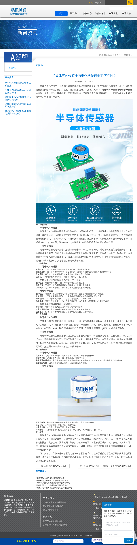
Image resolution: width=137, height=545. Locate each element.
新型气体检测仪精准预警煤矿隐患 (50, 478)
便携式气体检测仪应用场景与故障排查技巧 (54, 488)
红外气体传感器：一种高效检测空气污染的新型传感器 (108, 466)
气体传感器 (100, 13)
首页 (61, 13)
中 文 (91, 3)
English (98, 3)
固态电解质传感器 (50, 510)
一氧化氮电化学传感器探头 (54, 502)
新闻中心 (87, 13)
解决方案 (113, 13)
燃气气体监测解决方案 (52, 521)
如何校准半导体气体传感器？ (56, 466)
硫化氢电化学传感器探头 (53, 506)
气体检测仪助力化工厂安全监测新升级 (52, 481)
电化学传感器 (125, 89)
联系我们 (126, 13)
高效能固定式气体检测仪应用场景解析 (52, 485)
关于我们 (74, 13)
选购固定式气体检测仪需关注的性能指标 (53, 483)
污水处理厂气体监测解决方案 (55, 525)
